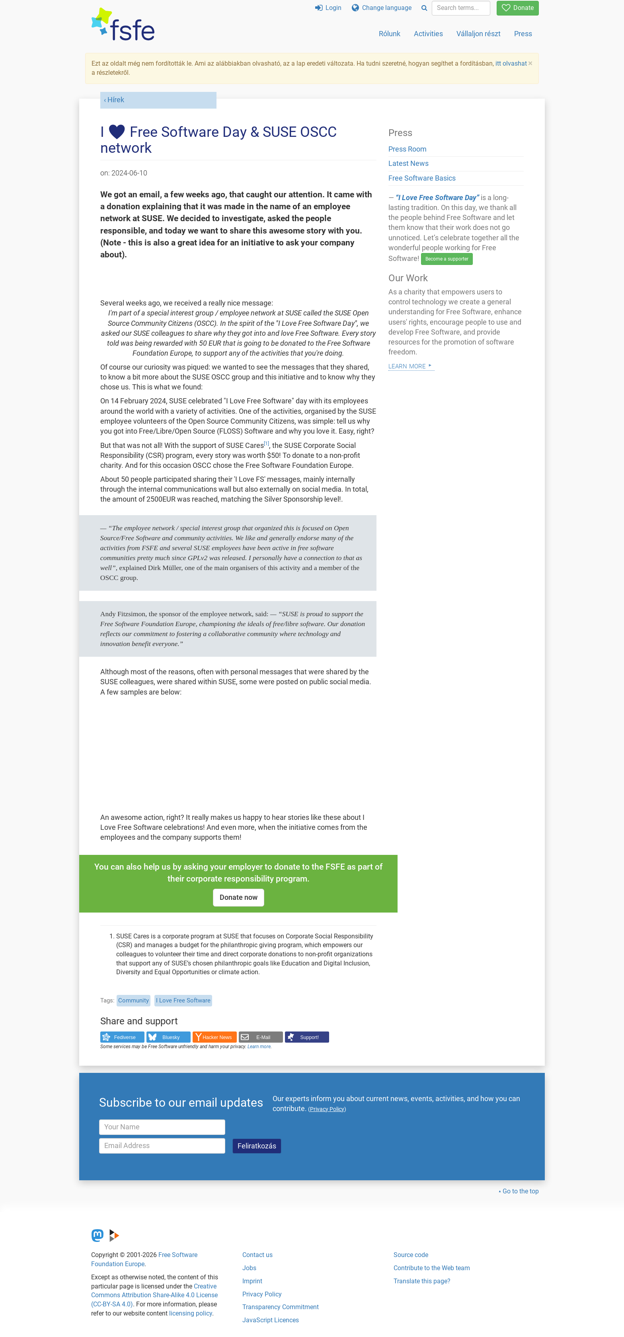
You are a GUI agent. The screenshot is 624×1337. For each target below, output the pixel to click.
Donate (518, 8)
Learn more (259, 1046)
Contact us (257, 1255)
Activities (428, 33)
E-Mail (263, 1037)
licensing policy (190, 1313)
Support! (309, 1037)
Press (523, 33)
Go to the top (521, 1191)
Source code (411, 1255)
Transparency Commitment (280, 1307)
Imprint (252, 1281)
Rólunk (389, 33)
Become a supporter (446, 259)
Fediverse (125, 1037)
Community (133, 1000)
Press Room (407, 149)
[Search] (424, 8)
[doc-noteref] (266, 446)
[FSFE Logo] (123, 24)
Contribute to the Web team (432, 1268)
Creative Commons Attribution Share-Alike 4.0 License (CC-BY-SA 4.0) (154, 1295)
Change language (381, 8)
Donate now (238, 897)
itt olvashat (511, 63)
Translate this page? (422, 1281)
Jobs (249, 1268)
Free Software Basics (422, 178)
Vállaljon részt (478, 33)
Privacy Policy (262, 1294)
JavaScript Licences (270, 1320)
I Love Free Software (183, 1000)
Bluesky (170, 1037)
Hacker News (217, 1037)
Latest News (408, 163)
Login (328, 8)
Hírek (115, 100)
